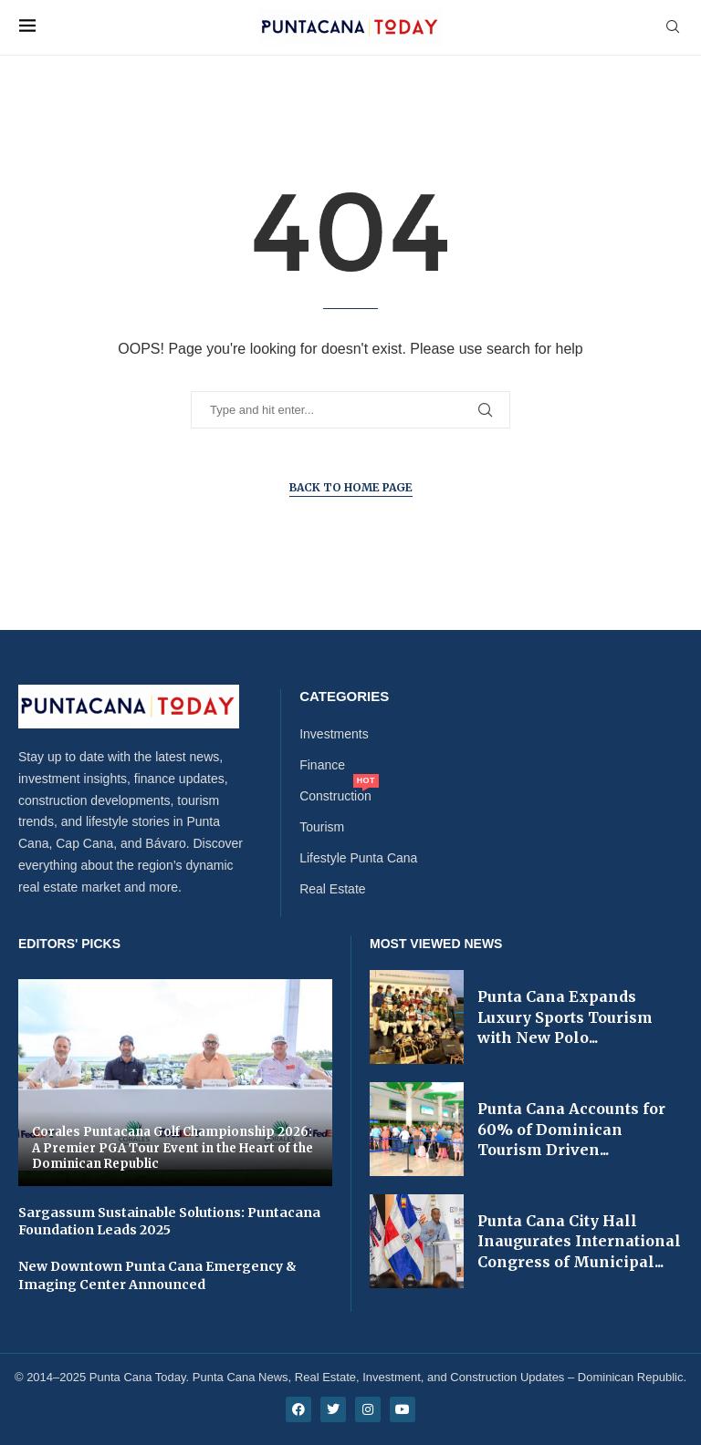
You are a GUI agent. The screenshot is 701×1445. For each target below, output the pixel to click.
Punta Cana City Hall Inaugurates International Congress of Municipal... (579, 1241)
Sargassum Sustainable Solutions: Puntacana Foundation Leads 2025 (169, 1221)
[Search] (673, 27)
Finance (322, 765)
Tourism (321, 827)
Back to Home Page (351, 487)
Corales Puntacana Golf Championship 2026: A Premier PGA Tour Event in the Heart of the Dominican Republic (172, 1147)
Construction (335, 796)
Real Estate (332, 888)
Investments (333, 734)
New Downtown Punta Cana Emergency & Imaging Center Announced (157, 1275)
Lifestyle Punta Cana (358, 858)
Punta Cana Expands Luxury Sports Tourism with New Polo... (565, 1017)
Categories (344, 696)
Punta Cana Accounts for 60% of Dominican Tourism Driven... (571, 1129)
